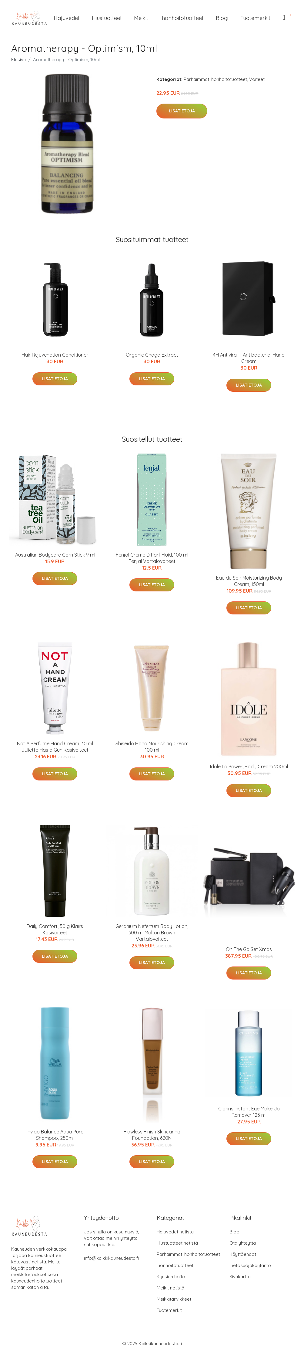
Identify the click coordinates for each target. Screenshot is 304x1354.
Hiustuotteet (107, 18)
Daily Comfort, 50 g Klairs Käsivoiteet (55, 929)
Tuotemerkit (255, 18)
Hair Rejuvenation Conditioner (55, 355)
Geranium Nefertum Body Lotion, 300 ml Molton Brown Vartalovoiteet (151, 932)
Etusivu (18, 59)
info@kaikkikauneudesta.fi (111, 1258)
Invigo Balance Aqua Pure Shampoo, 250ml (55, 1135)
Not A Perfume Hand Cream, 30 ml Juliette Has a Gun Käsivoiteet (55, 746)
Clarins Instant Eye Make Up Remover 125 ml (249, 1112)
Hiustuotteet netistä (177, 1243)
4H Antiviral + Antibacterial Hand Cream (249, 358)
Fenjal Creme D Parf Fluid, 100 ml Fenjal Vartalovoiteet (152, 558)
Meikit (141, 18)
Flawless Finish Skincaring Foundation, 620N (152, 1135)
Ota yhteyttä (242, 1243)
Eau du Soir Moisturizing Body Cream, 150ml (249, 581)
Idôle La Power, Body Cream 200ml (249, 766)
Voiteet (257, 79)
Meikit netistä (170, 1288)
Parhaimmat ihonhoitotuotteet (215, 79)
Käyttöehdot (242, 1254)
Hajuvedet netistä (175, 1232)
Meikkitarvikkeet (174, 1299)
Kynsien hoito (171, 1276)
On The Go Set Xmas (249, 949)
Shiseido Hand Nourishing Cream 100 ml (152, 746)
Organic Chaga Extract (152, 355)
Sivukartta (240, 1276)
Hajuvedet (67, 18)
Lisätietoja (182, 111)
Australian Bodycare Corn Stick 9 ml (55, 555)
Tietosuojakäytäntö (250, 1265)
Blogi (222, 18)
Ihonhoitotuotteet (182, 18)
